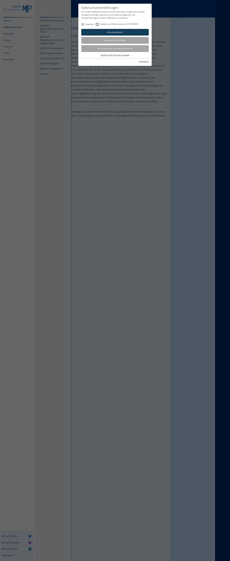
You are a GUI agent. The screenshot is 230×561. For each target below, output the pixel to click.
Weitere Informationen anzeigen (115, 55)
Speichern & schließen (115, 40)
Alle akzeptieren (115, 32)
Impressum (144, 61)
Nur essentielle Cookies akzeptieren (115, 48)
